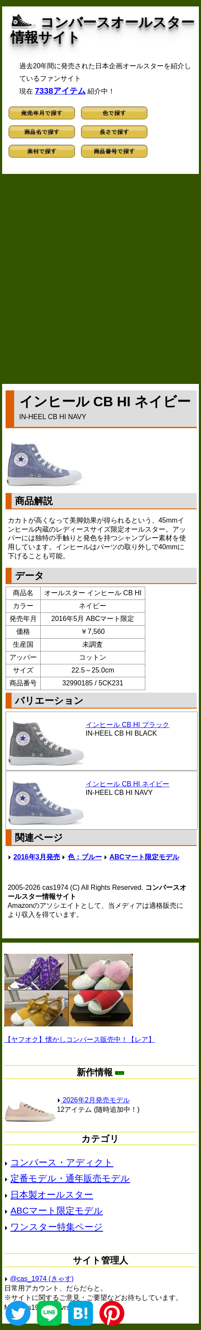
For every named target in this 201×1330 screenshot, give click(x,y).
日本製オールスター (51, 1194)
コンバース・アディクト (61, 1162)
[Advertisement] (100, 279)
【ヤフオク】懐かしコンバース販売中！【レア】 (79, 1039)
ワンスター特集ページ (56, 1227)
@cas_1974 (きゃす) (42, 1278)
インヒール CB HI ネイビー (128, 784)
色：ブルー (85, 857)
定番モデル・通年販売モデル (70, 1178)
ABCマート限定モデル (144, 857)
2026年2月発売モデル (93, 1100)
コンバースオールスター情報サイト (103, 30)
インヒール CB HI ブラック (128, 724)
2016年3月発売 (36, 857)
